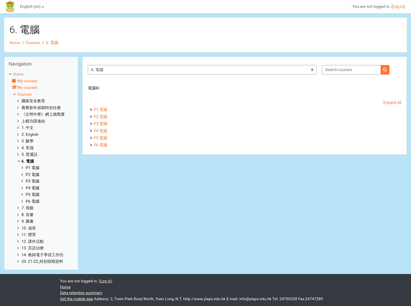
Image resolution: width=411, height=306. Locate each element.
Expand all (392, 102)
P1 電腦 (100, 109)
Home (14, 42)
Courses (33, 42)
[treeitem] (41, 168)
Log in (398, 6)
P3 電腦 (100, 123)
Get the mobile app (76, 299)
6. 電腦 (52, 42)
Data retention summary (81, 293)
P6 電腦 (100, 145)
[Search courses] (351, 70)
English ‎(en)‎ (30, 6)
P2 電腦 (100, 116)
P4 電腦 (100, 130)
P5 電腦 (100, 138)
